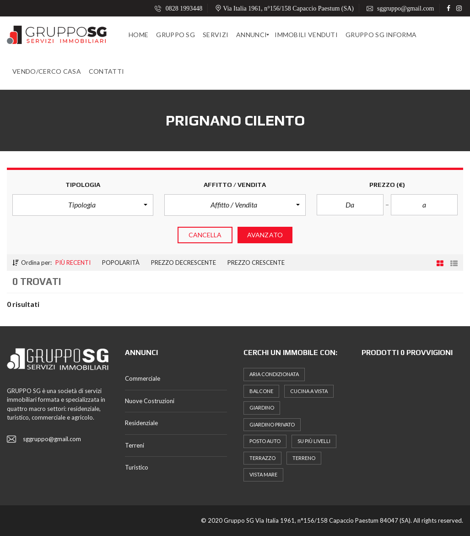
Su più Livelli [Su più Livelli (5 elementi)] (313, 441)
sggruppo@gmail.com (400, 8)
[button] (82, 204)
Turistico (136, 467)
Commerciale (142, 378)
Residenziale (141, 423)
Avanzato (265, 235)
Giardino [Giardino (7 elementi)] (261, 407)
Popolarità (121, 262)
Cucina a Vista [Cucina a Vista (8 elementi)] (309, 391)
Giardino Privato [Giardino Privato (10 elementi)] (272, 424)
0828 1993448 (178, 8)
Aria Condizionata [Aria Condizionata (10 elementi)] (274, 374)
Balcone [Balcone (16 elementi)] (261, 391)
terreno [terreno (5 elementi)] (303, 458)
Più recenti (73, 262)
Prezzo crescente (256, 262)
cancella (205, 235)
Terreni (134, 445)
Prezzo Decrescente (183, 262)
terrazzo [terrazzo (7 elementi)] (262, 458)
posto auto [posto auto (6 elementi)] (265, 441)
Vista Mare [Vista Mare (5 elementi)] (263, 474)
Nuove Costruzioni (149, 401)
